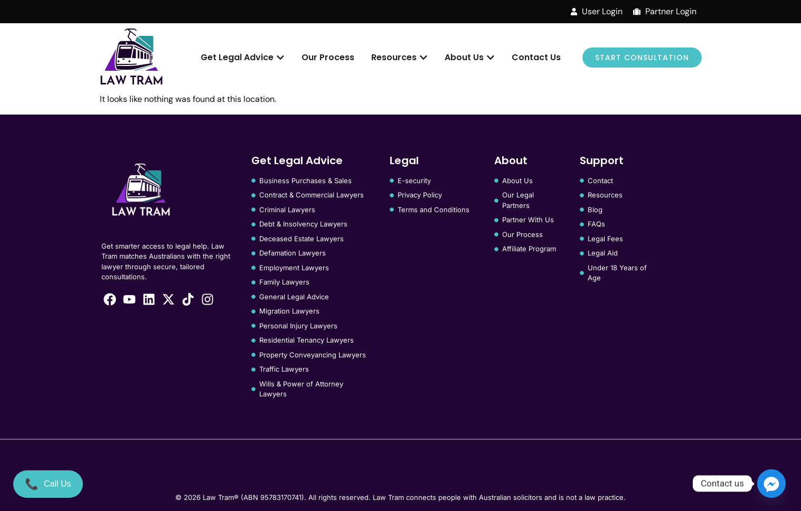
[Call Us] (48, 484)
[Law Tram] (131, 58)
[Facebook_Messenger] (771, 483)
